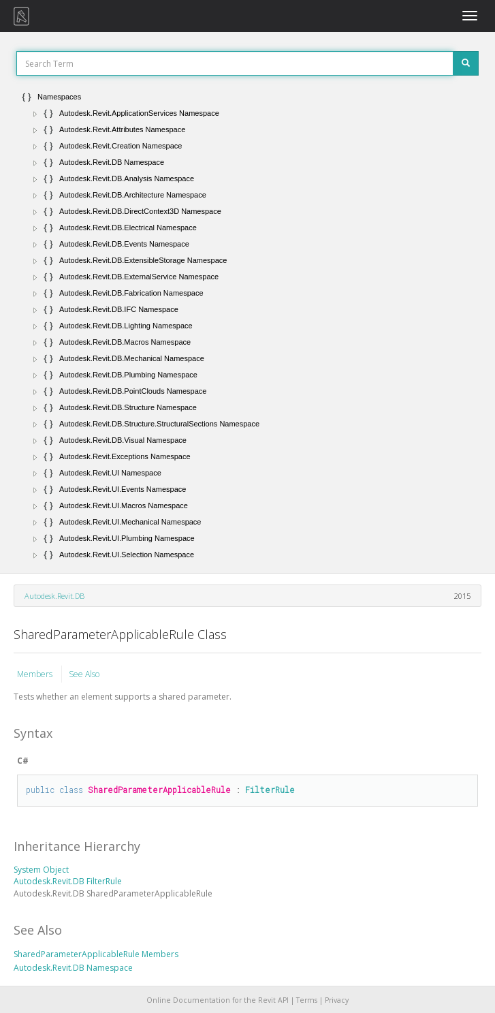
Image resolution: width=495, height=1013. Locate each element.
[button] (35, 113)
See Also (84, 674)
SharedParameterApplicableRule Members (96, 954)
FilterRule (270, 789)
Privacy (337, 1000)
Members (35, 674)
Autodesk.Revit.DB (54, 596)
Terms (306, 1000)
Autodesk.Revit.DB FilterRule (68, 881)
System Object (41, 869)
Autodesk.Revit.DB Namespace (73, 967)
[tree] (247, 326)
